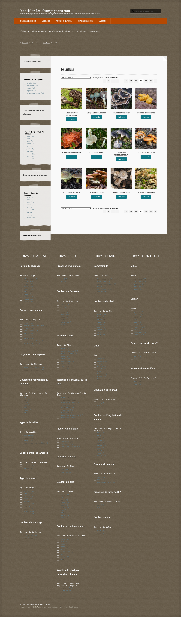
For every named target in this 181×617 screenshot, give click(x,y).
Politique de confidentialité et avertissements (39, 607)
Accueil (25, 43)
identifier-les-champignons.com (45, 11)
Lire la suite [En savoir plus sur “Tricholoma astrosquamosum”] (121, 159)
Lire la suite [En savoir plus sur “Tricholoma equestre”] (71, 197)
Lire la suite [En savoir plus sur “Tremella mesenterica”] (146, 117)
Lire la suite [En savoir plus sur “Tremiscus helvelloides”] (71, 157)
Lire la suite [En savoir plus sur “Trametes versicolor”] (121, 117)
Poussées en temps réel (64, 21)
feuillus (46, 43)
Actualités (46, 21)
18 (136, 81)
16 (126, 81)
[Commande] (76, 78)
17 (131, 81)
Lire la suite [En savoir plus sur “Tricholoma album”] (96, 157)
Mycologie (102, 21)
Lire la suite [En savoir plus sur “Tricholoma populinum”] (146, 197)
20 (146, 81)
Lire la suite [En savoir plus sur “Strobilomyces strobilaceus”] (71, 119)
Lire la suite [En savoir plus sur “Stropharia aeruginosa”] (96, 117)
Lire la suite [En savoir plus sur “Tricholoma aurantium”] (146, 157)
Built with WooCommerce (69, 607)
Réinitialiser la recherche (32, 235)
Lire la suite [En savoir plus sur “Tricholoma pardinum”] (121, 197)
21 (151, 81)
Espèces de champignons (28, 21)
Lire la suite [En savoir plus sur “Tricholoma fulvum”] (96, 197)
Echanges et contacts (85, 21)
